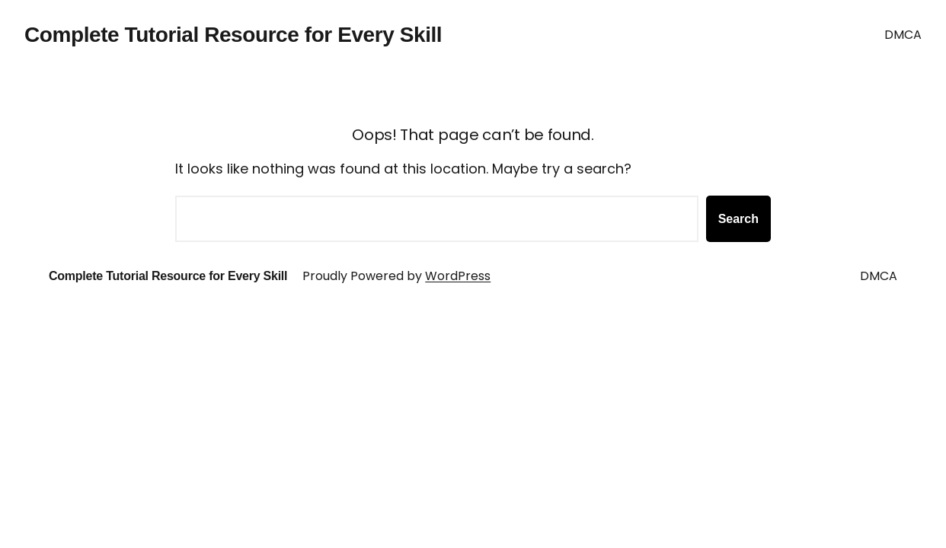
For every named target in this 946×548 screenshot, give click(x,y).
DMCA (903, 34)
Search (738, 218)
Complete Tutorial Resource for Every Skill (233, 34)
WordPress (458, 276)
